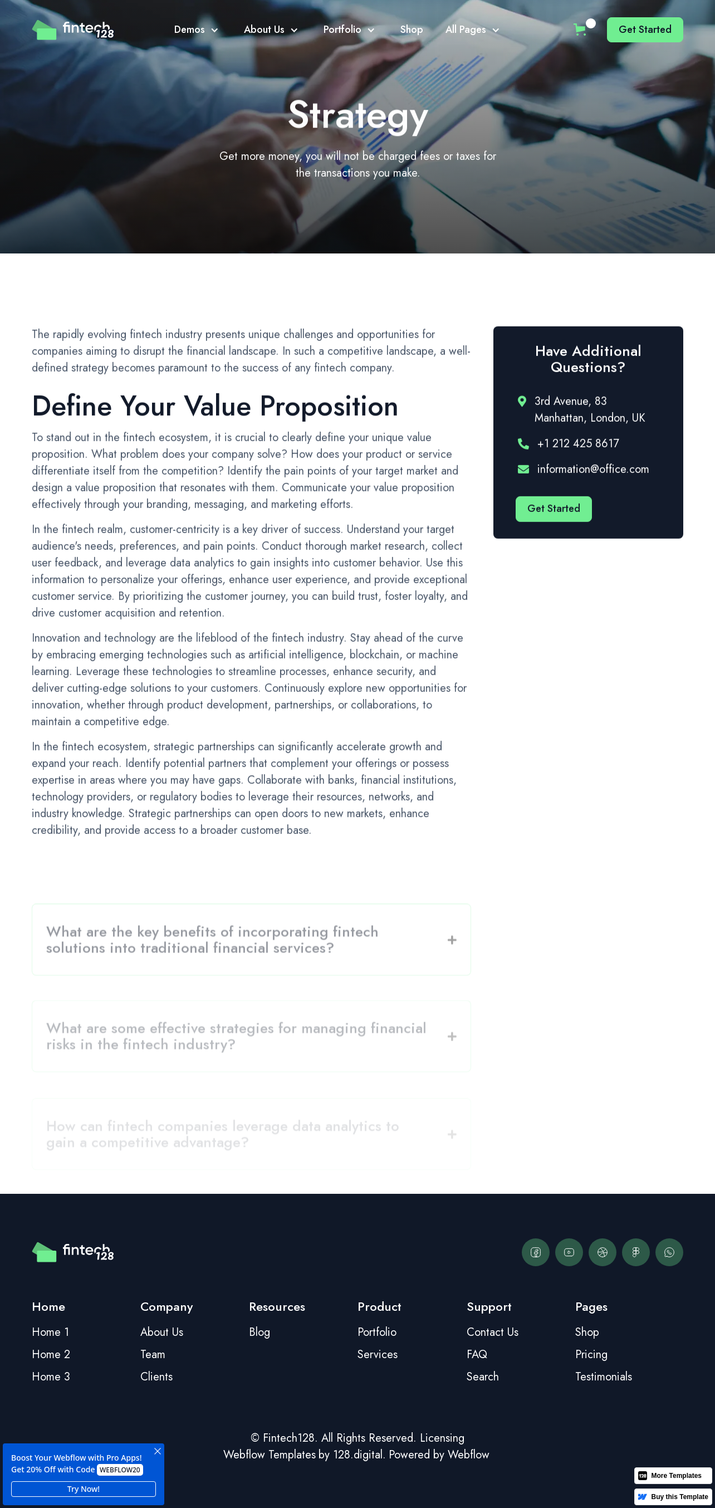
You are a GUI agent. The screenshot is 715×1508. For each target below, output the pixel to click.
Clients (156, 1377)
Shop (411, 29)
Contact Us (492, 1332)
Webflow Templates (269, 1455)
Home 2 (51, 1354)
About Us (161, 1332)
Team (152, 1354)
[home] (73, 29)
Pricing (591, 1354)
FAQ (477, 1354)
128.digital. (359, 1455)
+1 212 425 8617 (578, 445)
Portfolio (377, 1332)
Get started (645, 29)
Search (483, 1377)
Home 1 (50, 1332)
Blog (259, 1332)
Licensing (442, 1438)
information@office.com (593, 471)
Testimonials (603, 1377)
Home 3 (51, 1377)
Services (378, 1354)
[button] (198, 29)
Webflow (468, 1455)
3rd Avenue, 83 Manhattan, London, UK (590, 411)
